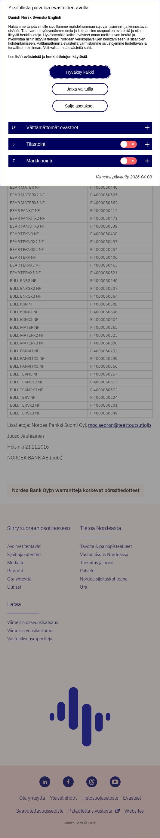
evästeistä (32, 57)
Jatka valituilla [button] (80, 89)
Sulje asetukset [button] (79, 106)
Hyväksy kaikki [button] (80, 72)
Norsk (26, 17)
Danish (14, 17)
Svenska (39, 17)
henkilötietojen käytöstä (66, 57)
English (54, 17)
